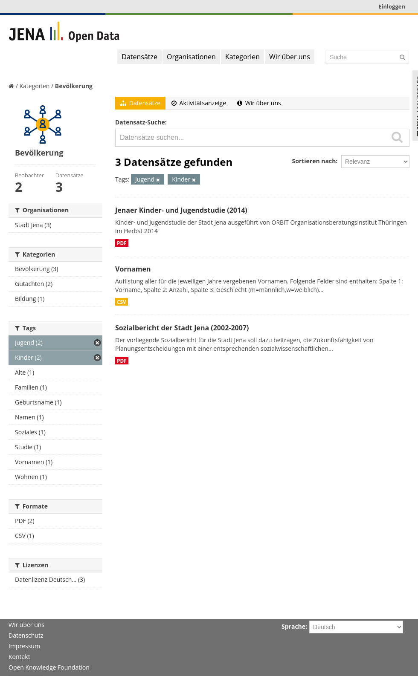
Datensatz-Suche (140, 122)
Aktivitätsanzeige (198, 103)
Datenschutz (26, 635)
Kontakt (19, 657)
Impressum (24, 646)
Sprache (293, 626)
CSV (121, 301)
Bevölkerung (74, 86)
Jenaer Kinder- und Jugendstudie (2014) (181, 210)
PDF (122, 243)
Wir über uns (289, 56)
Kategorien (242, 56)
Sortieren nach (314, 161)
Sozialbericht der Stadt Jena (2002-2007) (182, 327)
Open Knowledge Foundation (49, 667)
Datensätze (139, 56)
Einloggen (391, 6)
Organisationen (191, 56)
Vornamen (133, 269)
